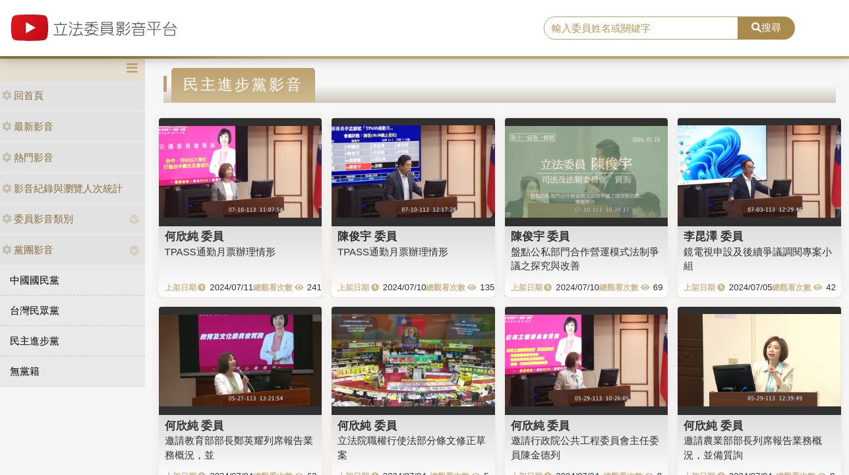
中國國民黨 (34, 280)
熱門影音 (27, 157)
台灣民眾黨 (34, 310)
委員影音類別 (37, 218)
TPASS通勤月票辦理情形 (220, 251)
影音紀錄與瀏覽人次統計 (62, 188)
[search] (641, 28)
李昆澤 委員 (713, 236)
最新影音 (27, 126)
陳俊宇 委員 (367, 236)
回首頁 (23, 95)
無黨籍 (25, 371)
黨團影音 (27, 249)
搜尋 (766, 27)
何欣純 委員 (194, 236)
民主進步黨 (34, 340)
